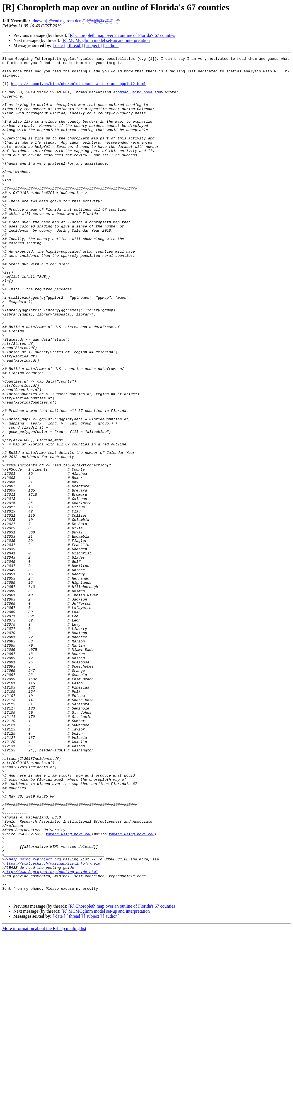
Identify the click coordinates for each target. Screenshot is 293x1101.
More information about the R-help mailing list (44, 1096)
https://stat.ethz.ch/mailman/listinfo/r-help (52, 1025)
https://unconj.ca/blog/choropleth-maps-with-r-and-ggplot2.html (78, 89)
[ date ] (59, 45)
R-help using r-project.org (32, 1019)
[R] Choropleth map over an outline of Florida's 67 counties (121, 35)
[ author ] (111, 45)
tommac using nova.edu (138, 99)
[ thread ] (74, 45)
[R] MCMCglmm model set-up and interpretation (105, 40)
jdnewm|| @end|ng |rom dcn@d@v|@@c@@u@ (76, 20)
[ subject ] (93, 45)
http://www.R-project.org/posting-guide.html (51, 1035)
